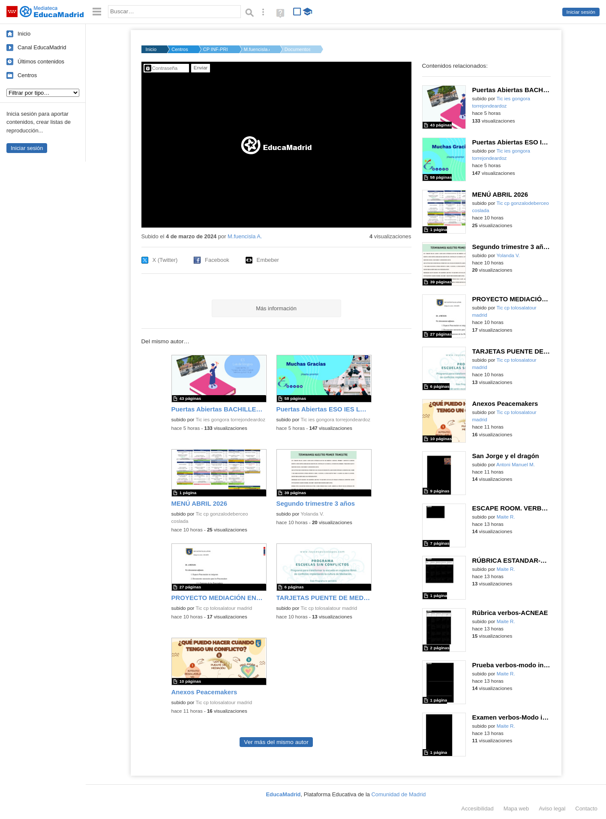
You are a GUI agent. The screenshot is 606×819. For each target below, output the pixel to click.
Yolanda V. (312, 513)
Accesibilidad (477, 808)
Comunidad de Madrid (399, 794)
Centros (27, 75)
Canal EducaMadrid (42, 47)
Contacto (586, 808)
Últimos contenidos (41, 61)
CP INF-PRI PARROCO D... (216, 49)
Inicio (24, 33)
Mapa (516, 808)
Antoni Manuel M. (515, 464)
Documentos (297, 49)
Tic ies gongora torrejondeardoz (230, 419)
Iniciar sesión (581, 12)
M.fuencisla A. (257, 49)
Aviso (552, 808)
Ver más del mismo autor (276, 742)
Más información (276, 308)
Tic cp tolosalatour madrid (223, 608)
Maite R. (506, 516)
